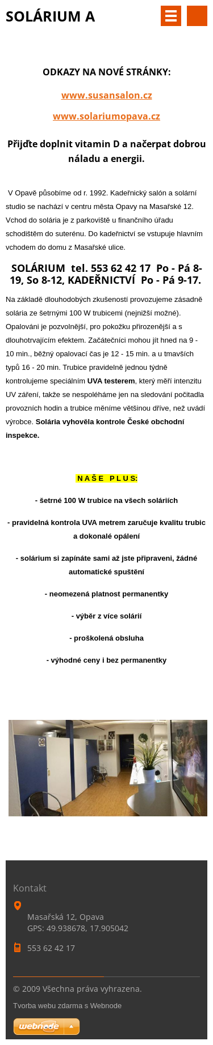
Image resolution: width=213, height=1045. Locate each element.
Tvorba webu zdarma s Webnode (67, 1005)
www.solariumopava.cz (106, 116)
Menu (171, 16)
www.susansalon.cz (106, 95)
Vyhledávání (197, 16)
